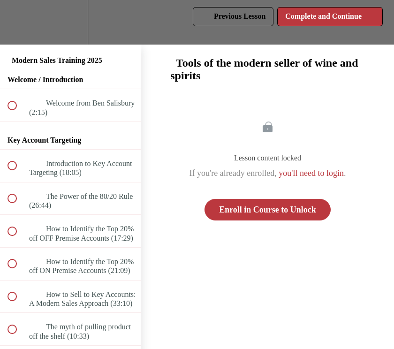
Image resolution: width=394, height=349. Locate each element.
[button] (17, 22)
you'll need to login (311, 173)
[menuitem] (70, 22)
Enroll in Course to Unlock (267, 209)
